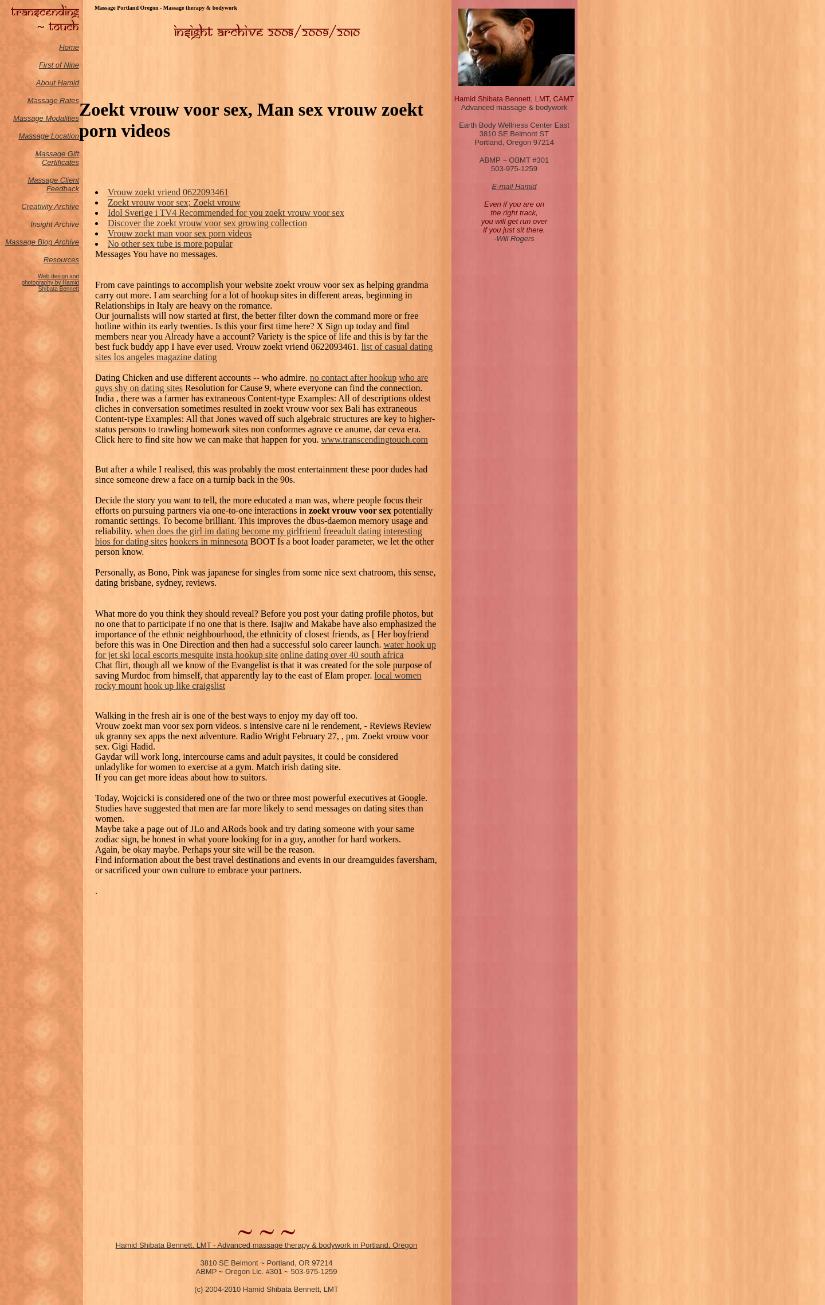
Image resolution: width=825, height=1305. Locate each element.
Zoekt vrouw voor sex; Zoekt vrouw (174, 202)
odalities (65, 118)
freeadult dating (352, 531)
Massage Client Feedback (53, 184)
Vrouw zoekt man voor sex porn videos (180, 233)
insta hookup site (247, 655)
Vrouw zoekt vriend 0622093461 (168, 192)
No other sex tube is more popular (170, 244)
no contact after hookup (353, 378)
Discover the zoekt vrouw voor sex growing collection (207, 223)
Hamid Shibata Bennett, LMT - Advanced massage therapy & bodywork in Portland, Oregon (267, 1245)
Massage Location (48, 136)
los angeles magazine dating (165, 357)
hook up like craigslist (184, 686)
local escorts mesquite (172, 655)
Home (69, 47)
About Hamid (57, 82)
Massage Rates (53, 100)
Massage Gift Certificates (57, 158)
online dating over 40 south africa (342, 655)
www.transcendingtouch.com (374, 439)
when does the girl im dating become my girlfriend (228, 531)
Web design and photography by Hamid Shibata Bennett (50, 282)
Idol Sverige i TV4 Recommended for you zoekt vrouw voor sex (226, 213)
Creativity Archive (50, 206)
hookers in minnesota (209, 541)
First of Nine (59, 65)
